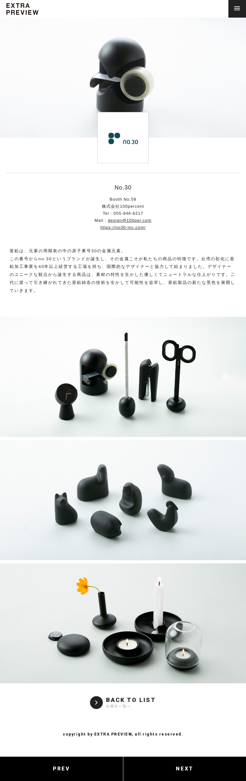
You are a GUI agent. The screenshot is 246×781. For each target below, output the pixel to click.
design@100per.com (130, 220)
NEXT (184, 769)
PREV (61, 769)
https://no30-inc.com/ (123, 227)
